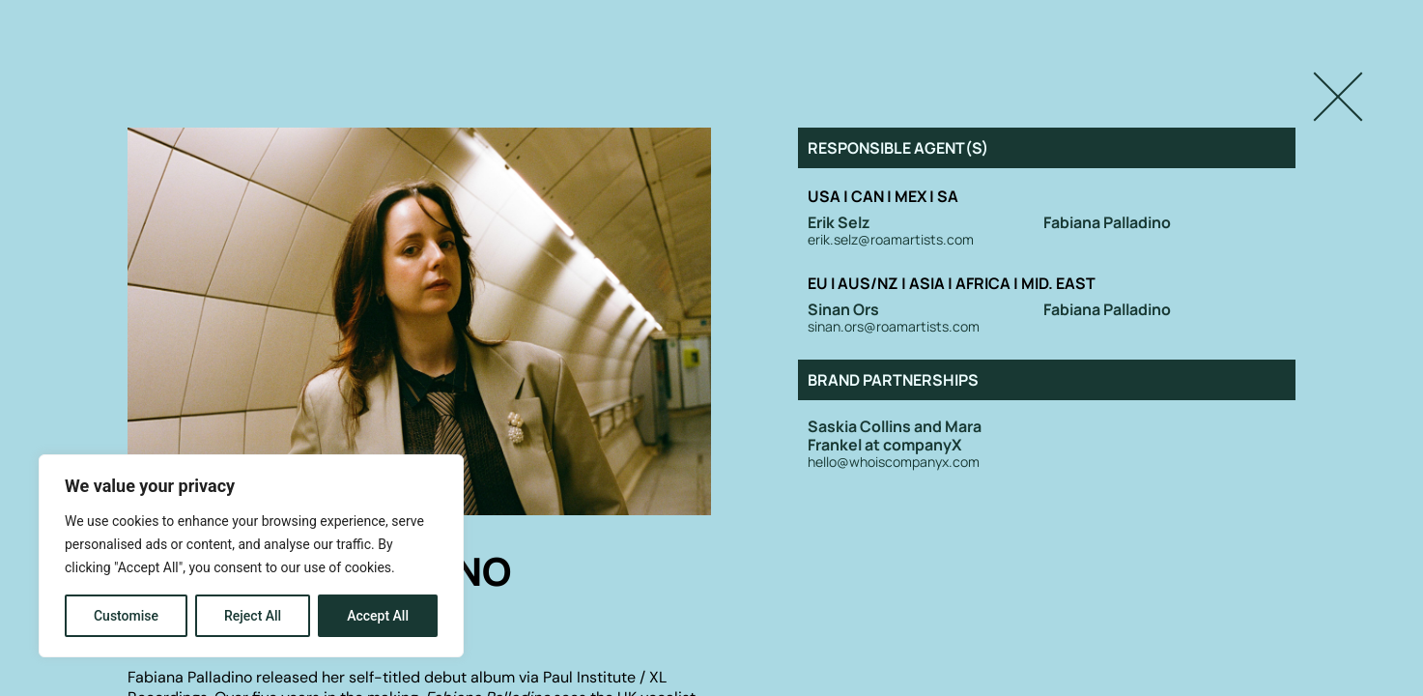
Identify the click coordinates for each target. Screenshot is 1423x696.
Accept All (378, 616)
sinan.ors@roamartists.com (894, 327)
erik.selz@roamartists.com (891, 240)
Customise (126, 616)
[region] (251, 555)
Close (1317, 80)
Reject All (252, 616)
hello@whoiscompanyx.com (894, 462)
